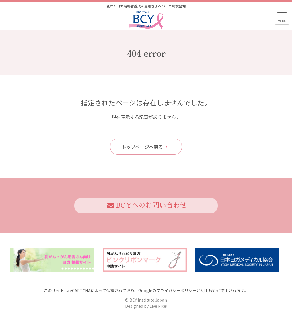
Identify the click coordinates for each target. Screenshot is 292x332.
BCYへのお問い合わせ (147, 205)
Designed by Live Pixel (146, 306)
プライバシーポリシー (176, 290)
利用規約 (208, 290)
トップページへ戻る (145, 146)
